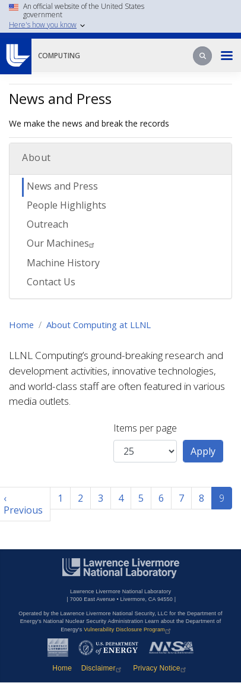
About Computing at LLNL (98, 325)
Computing (59, 56)
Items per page (145, 428)
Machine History (63, 262)
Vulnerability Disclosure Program (128, 629)
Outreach (47, 224)
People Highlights (66, 205)
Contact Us (51, 281)
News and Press (62, 186)
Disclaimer (102, 668)
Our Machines (62, 243)
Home (21, 325)
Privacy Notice (161, 668)
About (36, 157)
